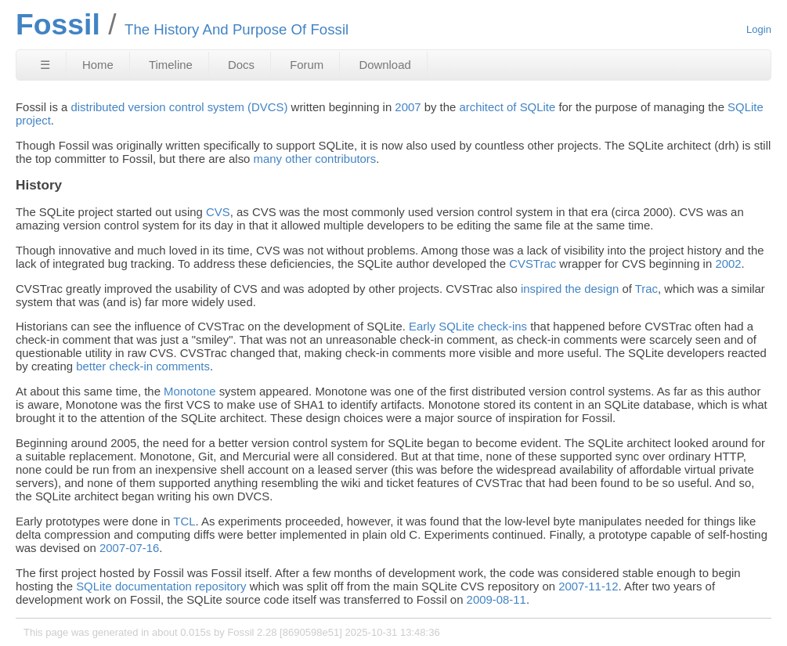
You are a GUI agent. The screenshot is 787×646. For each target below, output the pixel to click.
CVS (218, 211)
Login (758, 29)
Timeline (171, 64)
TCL (184, 521)
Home (98, 64)
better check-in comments (143, 366)
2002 (728, 263)
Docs (241, 64)
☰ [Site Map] (45, 64)
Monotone (189, 391)
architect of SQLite (508, 107)
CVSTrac (532, 263)
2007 (408, 107)
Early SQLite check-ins (468, 326)
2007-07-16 (129, 547)
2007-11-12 (588, 586)
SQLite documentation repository (161, 586)
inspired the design (570, 288)
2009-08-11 (496, 599)
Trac (646, 288)
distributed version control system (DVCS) (178, 107)
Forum (306, 64)
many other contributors (315, 158)
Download (384, 64)
